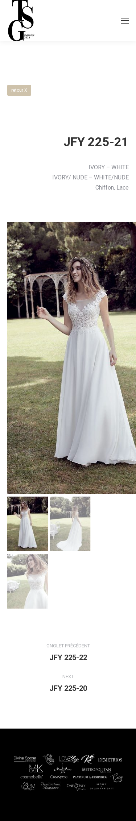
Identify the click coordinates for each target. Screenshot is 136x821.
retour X (19, 90)
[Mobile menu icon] (125, 21)
